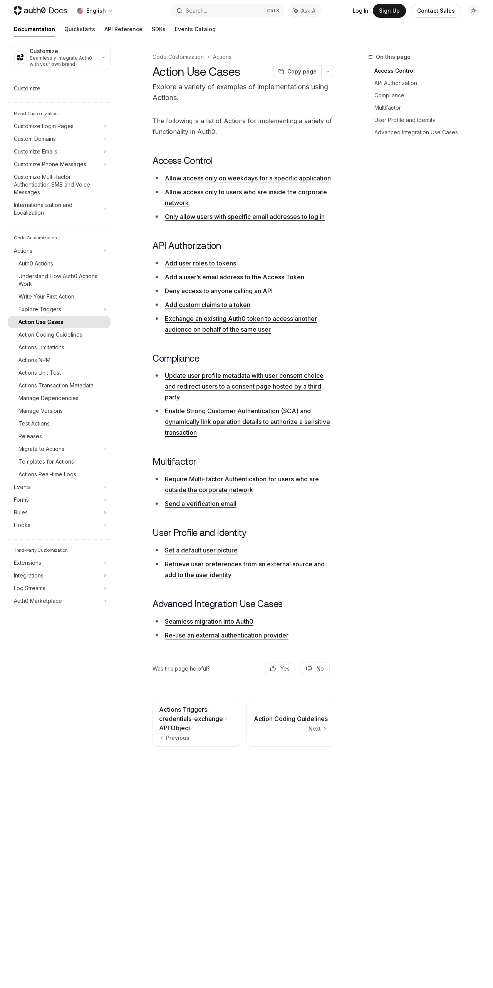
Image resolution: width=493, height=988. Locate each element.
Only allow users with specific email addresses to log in (245, 216)
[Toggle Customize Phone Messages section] (59, 164)
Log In (360, 10)
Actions (222, 56)
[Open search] (227, 11)
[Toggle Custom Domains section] (59, 139)
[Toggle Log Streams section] (59, 588)
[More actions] (327, 71)
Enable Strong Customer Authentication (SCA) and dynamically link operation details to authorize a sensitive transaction (247, 421)
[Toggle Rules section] (59, 512)
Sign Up (389, 10)
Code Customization (178, 56)
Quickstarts (79, 31)
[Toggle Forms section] (59, 500)
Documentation (34, 31)
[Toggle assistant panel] (305, 11)
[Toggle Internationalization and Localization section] (59, 209)
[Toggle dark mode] (473, 11)
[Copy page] (297, 71)
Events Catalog (195, 31)
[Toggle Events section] (59, 487)
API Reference (123, 31)
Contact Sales (436, 10)
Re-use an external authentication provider (226, 635)
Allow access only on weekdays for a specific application (248, 178)
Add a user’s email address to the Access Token (234, 277)
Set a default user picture (201, 550)
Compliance (389, 95)
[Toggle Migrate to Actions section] (59, 449)
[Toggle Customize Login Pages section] (59, 126)
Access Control (394, 70)
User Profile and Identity (405, 120)
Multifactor (387, 107)
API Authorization (395, 83)
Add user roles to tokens (200, 263)
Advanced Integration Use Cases (416, 132)
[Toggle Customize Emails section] (59, 151)
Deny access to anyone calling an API (219, 291)
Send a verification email (200, 503)
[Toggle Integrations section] (59, 575)
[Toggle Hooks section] (59, 525)
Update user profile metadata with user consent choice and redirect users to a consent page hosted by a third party (244, 386)
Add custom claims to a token (207, 305)
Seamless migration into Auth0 (209, 621)
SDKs (159, 31)
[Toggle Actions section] (59, 251)
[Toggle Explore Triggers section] (59, 309)
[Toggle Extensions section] (59, 563)
